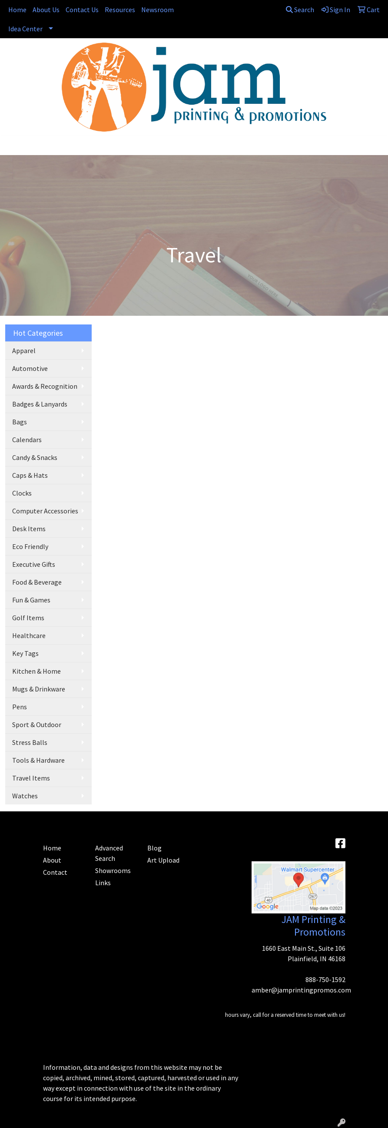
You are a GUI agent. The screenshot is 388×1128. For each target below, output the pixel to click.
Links (103, 882)
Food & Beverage (37, 582)
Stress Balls (29, 742)
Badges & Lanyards (39, 404)
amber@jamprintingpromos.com (301, 990)
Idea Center (25, 28)
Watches (25, 795)
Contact (55, 872)
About (52, 860)
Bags (19, 421)
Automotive (30, 368)
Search (300, 9)
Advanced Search (109, 853)
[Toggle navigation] (13, 145)
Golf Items (28, 617)
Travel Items (31, 778)
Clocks (22, 493)
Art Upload (163, 860)
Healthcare (29, 635)
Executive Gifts (33, 564)
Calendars (27, 439)
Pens (19, 706)
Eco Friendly (30, 546)
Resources (120, 9)
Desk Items (29, 528)
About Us (46, 9)
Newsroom (157, 9)
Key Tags (25, 653)
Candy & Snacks (34, 457)
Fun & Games (31, 599)
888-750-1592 (325, 979)
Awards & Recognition (44, 386)
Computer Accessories (45, 510)
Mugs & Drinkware (38, 689)
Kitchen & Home (36, 671)
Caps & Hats (30, 475)
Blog (154, 848)
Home (17, 9)
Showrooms (113, 870)
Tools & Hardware (38, 760)
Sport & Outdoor (36, 724)
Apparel (24, 350)
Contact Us (82, 9)
